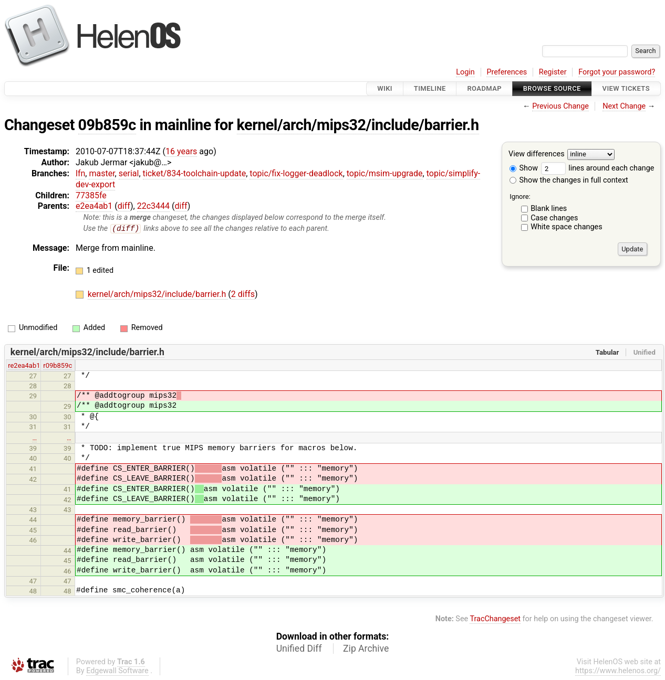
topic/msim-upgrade (385, 173)
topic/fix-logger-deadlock (296, 173)
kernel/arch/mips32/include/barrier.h (358, 125)
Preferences (506, 72)
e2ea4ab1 (94, 206)
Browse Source (552, 88)
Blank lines (549, 208)
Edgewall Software (117, 671)
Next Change (624, 106)
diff (124, 206)
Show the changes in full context (569, 180)
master (102, 173)
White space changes (566, 226)
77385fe (91, 195)
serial (129, 173)
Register (553, 72)
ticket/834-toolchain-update (194, 173)
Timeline (430, 88)
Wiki (384, 88)
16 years (181, 151)
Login (465, 72)
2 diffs (243, 295)
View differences (536, 154)
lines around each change (597, 168)
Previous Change (560, 106)
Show (524, 168)
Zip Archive (366, 649)
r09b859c (57, 366)
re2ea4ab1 (24, 366)
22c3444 (153, 206)
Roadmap (484, 88)
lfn (80, 173)
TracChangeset (495, 619)
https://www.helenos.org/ (618, 671)
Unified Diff (299, 649)
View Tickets (626, 88)
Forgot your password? (616, 72)
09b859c (107, 125)
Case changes (554, 218)
